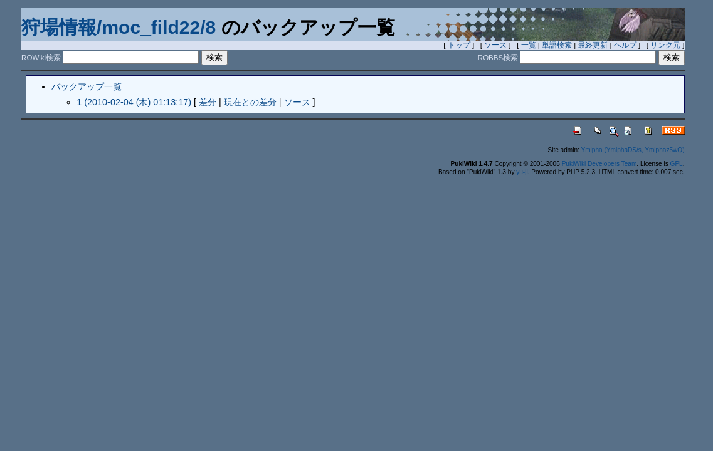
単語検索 (557, 45)
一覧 (528, 45)
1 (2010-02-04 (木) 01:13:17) (134, 102)
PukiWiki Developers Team (599, 163)
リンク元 (665, 45)
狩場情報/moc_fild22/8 (118, 27)
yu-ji (521, 171)
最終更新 (593, 45)
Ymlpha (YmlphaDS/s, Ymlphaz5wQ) (632, 150)
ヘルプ (625, 45)
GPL (676, 163)
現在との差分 (250, 102)
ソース (495, 45)
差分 (207, 102)
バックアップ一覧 (86, 86)
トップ (459, 45)
